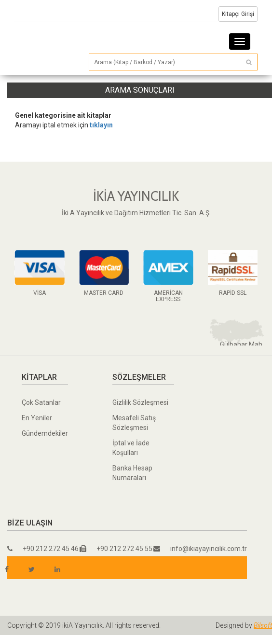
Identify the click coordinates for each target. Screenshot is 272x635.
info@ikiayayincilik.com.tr (200, 548)
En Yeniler (37, 418)
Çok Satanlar (41, 402)
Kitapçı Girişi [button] (238, 14)
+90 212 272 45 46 (43, 548)
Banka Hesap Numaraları (132, 473)
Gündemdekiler (45, 433)
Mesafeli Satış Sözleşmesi (134, 422)
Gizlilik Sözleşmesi (140, 402)
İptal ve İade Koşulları (131, 447)
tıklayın (101, 125)
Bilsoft (263, 625)
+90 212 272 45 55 (116, 548)
